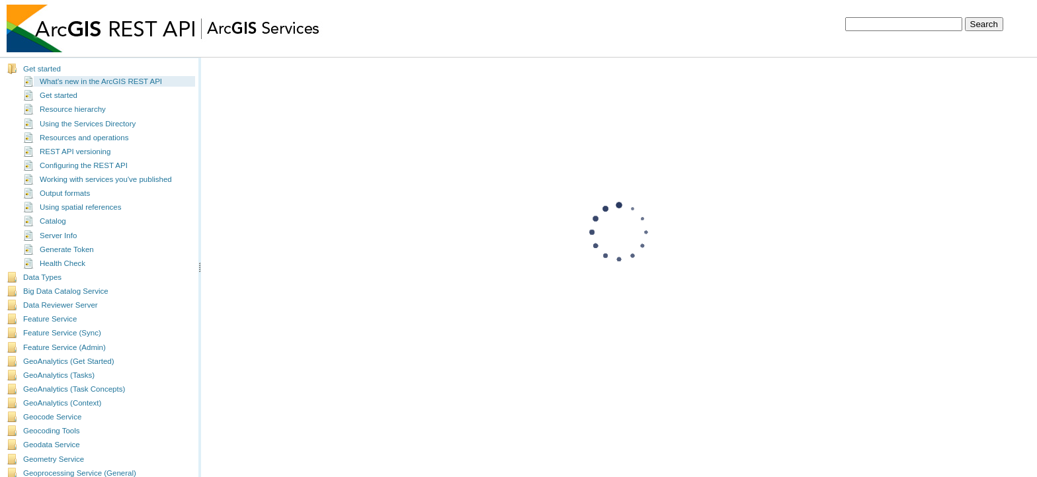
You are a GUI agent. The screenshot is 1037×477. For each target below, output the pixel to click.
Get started (42, 67)
